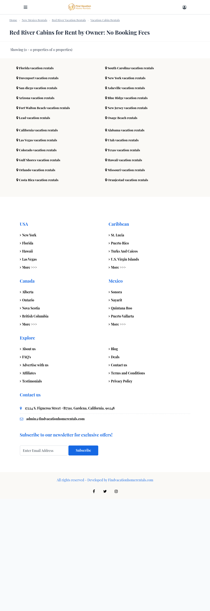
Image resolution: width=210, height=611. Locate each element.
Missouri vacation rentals (125, 282)
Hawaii (27, 363)
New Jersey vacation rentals (127, 220)
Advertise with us (35, 477)
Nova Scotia (31, 420)
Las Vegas (29, 371)
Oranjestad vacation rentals (127, 292)
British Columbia (35, 428)
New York (29, 347)
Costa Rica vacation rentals (38, 292)
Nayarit (116, 412)
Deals (115, 469)
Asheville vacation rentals (125, 200)
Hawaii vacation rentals (124, 272)
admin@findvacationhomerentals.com (55, 531)
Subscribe (83, 562)
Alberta (28, 404)
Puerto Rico (120, 355)
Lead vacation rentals (33, 230)
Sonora (116, 404)
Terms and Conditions (128, 485)
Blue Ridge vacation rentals (127, 210)
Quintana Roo (121, 420)
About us (29, 461)
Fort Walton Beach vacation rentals (44, 220)
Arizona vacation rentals (36, 210)
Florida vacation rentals (35, 180)
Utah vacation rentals (122, 252)
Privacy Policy (122, 493)
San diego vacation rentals (37, 200)
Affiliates (29, 485)
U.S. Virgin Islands (125, 371)
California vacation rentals (37, 242)
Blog (114, 461)
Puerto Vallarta (122, 428)
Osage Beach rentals (122, 230)
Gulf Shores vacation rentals (39, 272)
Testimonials (32, 493)
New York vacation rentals (126, 190)
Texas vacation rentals (123, 262)
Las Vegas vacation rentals (37, 252)
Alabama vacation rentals (125, 242)
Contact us (119, 477)
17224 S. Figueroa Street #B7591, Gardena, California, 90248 (70, 520)
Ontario (28, 412)
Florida (27, 355)
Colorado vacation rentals (37, 262)
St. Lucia (117, 347)
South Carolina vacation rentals (130, 180)
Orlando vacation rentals (36, 282)
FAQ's (26, 469)
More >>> (29, 379)
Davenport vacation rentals (38, 190)
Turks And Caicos (124, 363)
